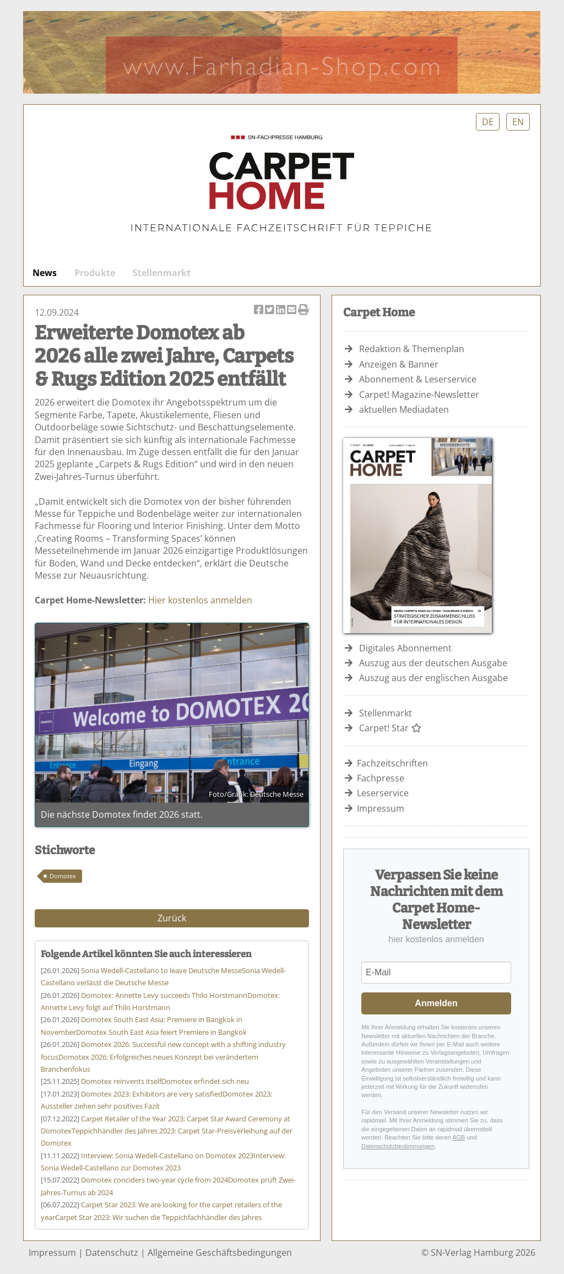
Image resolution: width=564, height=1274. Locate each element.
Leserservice (383, 793)
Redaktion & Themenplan (411, 349)
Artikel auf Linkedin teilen (281, 310)
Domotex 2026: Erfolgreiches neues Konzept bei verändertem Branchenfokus (163, 1056)
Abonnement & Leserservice (417, 379)
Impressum (380, 808)
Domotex (63, 876)
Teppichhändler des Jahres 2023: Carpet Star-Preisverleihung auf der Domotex (166, 1131)
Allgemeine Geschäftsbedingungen (220, 1252)
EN (518, 122)
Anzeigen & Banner (398, 364)
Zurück (172, 918)
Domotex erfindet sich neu (165, 1081)
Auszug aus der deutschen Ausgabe (433, 663)
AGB (458, 1137)
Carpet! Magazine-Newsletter (419, 394)
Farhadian (281, 52)
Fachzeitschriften (392, 763)
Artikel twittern (270, 310)
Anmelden (436, 1003)
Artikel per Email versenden (292, 310)
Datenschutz (111, 1252)
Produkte (94, 273)
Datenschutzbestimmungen (398, 1146)
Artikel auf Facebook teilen (259, 310)
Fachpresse (380, 778)
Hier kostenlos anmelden (200, 600)
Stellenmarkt (162, 273)
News (44, 273)
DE (488, 122)
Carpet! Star (390, 728)
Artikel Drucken (303, 310)
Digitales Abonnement (405, 648)
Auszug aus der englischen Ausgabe (433, 678)
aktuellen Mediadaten (404, 409)
